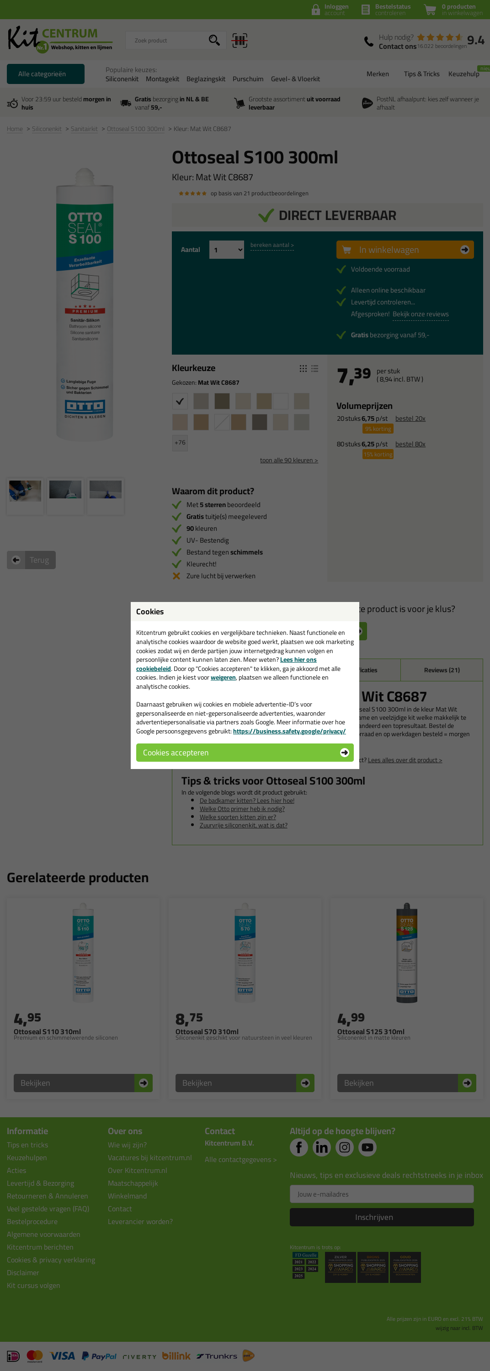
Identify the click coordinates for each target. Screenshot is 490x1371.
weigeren (223, 677)
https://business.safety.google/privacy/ (289, 731)
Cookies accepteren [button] (175, 752)
